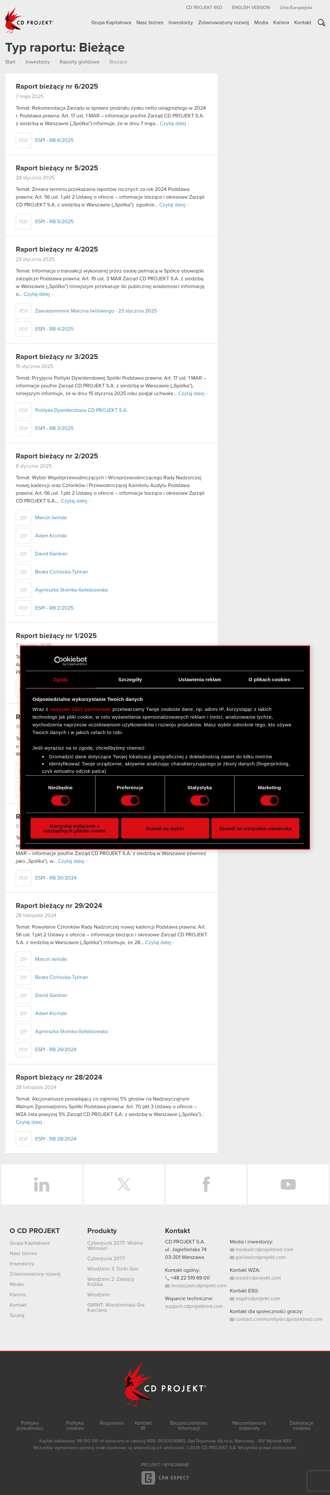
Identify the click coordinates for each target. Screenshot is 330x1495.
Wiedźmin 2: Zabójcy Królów (110, 1282)
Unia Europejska (296, 7)
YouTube (288, 1184)
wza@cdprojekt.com (255, 1278)
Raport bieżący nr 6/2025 (57, 86)
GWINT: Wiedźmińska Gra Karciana (115, 1307)
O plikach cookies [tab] (269, 679)
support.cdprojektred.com (194, 1306)
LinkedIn (41, 1184)
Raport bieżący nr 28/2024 (59, 1077)
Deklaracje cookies (302, 1425)
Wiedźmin (98, 1294)
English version (251, 7)
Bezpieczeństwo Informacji (189, 1425)
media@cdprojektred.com (261, 1249)
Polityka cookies (75, 1425)
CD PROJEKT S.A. (185, 1241)
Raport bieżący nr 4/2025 (57, 249)
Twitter (123, 1184)
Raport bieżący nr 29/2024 (59, 906)
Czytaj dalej (173, 123)
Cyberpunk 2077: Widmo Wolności (115, 1246)
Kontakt (302, 22)
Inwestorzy (181, 22)
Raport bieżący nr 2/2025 (57, 456)
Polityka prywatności (30, 1425)
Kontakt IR (143, 1425)
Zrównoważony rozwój (223, 22)
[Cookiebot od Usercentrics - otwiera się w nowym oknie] (59, 661)
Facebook (206, 1184)
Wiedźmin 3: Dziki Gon (113, 1268)
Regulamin (112, 1423)
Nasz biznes (149, 22)
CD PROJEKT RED (204, 7)
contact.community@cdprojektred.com (276, 1319)
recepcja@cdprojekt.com (196, 1285)
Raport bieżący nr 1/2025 (56, 636)
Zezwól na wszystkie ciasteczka (255, 828)
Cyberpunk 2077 (106, 1258)
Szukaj (324, 24)
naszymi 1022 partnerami (80, 709)
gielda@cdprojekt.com (258, 1257)
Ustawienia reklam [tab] (200, 679)
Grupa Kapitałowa (111, 22)
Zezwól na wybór (165, 828)
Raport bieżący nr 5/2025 (57, 168)
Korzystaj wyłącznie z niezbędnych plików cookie (75, 828)
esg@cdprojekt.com (255, 1298)
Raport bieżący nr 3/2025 (57, 357)
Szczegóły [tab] (130, 679)
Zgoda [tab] (60, 679)
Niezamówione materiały (249, 1425)
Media (261, 22)
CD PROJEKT (29, 20)
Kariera (281, 22)
